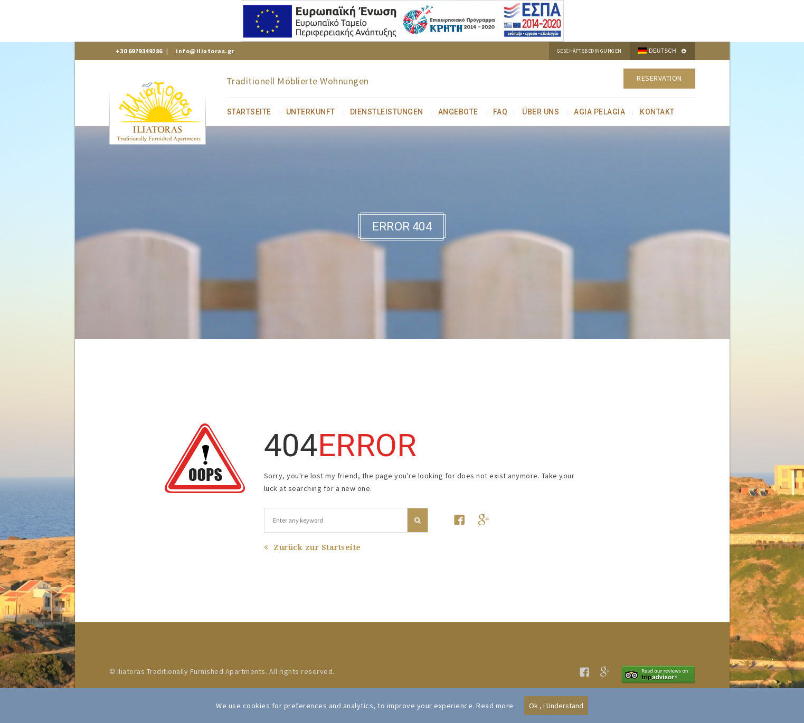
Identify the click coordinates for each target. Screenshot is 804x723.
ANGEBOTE (458, 112)
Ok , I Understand (556, 705)
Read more (495, 705)
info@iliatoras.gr (205, 51)
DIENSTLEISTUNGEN (386, 112)
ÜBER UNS (540, 112)
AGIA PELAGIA (599, 112)
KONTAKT (657, 112)
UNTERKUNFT (310, 112)
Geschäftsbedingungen (589, 50)
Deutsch (657, 50)
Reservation (659, 78)
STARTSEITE (249, 112)
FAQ (500, 112)
